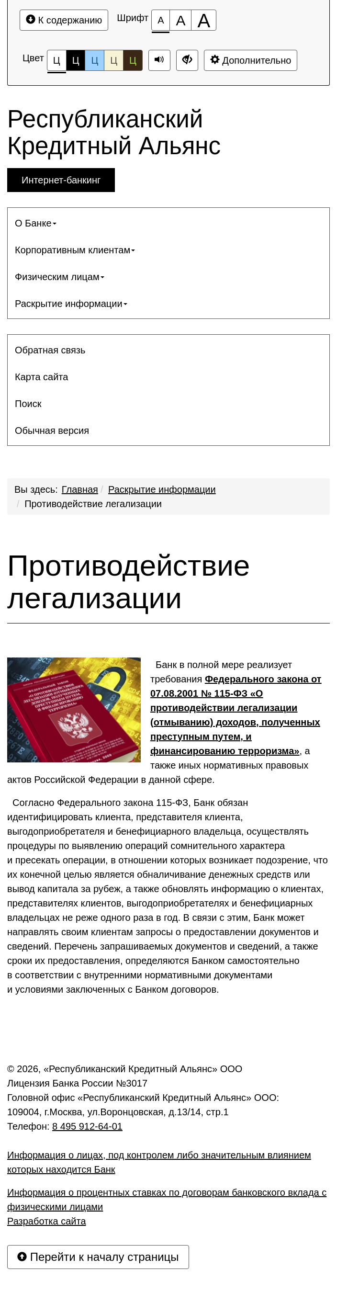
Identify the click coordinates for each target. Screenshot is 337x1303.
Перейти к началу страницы (98, 1256)
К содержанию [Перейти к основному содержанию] (64, 19)
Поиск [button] (28, 403)
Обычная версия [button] (52, 430)
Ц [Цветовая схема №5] (132, 60)
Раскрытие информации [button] (71, 303)
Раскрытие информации (162, 489)
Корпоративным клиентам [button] (75, 250)
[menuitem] (168, 223)
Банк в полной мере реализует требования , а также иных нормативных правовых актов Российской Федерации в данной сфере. (164, 721)
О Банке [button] (35, 223)
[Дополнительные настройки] (187, 60)
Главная (80, 489)
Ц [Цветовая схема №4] (113, 60)
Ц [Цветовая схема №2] (75, 60)
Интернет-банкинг (61, 180)
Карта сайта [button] (41, 377)
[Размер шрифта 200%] (203, 20)
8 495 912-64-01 (87, 1126)
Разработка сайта (46, 1221)
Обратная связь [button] (50, 350)
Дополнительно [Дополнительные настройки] (251, 60)
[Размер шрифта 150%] (180, 20)
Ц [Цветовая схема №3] (94, 60)
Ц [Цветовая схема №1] (56, 63)
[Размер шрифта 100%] (160, 20)
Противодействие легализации (93, 504)
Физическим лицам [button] (59, 277)
